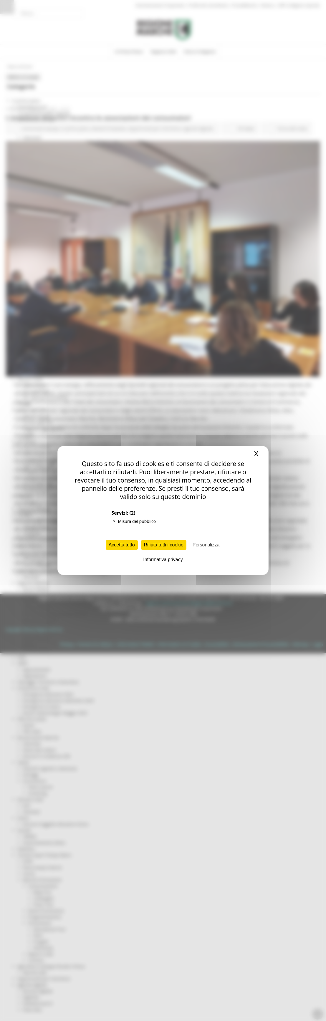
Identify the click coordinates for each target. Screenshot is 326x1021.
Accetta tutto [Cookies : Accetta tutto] (122, 544)
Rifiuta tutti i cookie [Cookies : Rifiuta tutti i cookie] (163, 544)
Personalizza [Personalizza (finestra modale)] (206, 544)
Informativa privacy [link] (163, 559)
